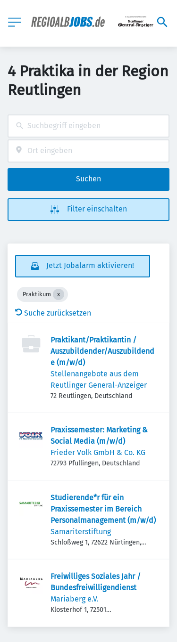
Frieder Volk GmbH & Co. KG (98, 452)
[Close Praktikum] (58, 294)
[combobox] (88, 126)
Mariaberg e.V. (75, 598)
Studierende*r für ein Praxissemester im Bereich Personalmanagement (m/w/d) (103, 509)
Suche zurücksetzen (53, 313)
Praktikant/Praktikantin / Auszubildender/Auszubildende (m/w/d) (102, 351)
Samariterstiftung (81, 531)
